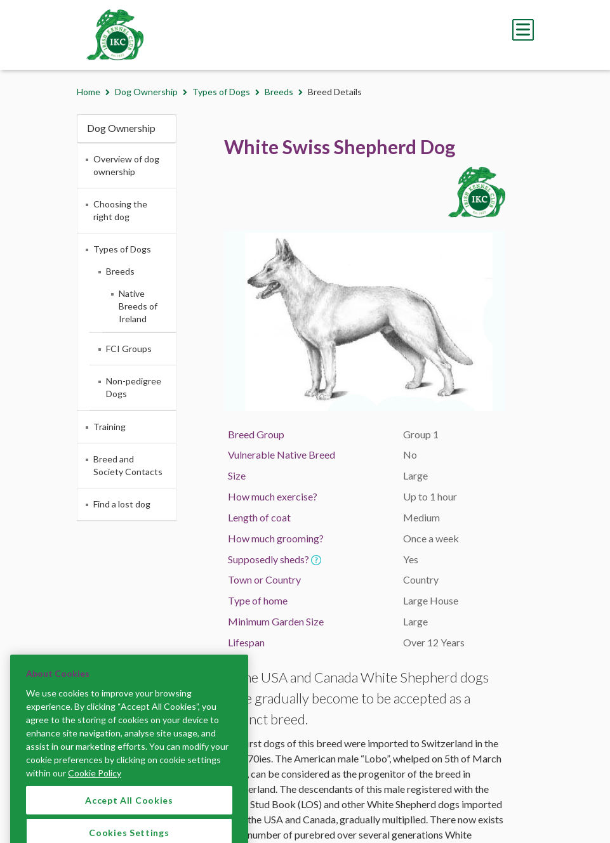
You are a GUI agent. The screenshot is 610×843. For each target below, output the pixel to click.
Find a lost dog (121, 504)
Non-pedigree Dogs (133, 387)
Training (109, 426)
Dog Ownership (146, 91)
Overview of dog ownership (126, 165)
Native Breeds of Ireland (138, 306)
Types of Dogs (221, 91)
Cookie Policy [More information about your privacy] (94, 783)
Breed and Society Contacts (127, 465)
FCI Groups (129, 348)
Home (88, 91)
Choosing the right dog (120, 210)
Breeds (279, 91)
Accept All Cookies (129, 810)
